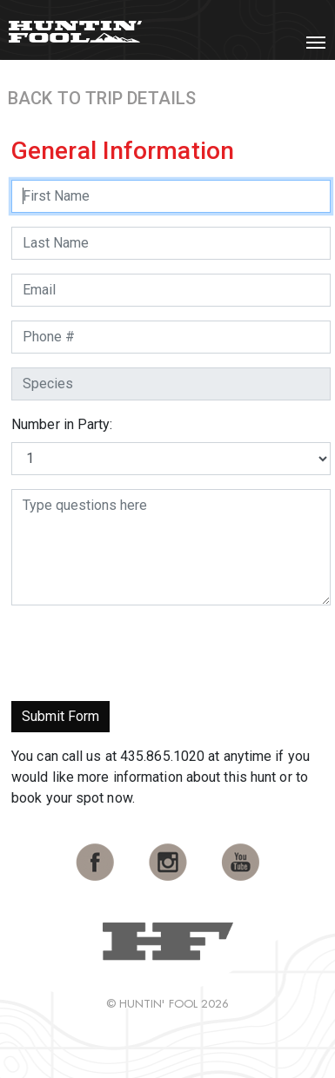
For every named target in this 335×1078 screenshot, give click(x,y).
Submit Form (60, 716)
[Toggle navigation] (315, 42)
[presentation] (143, 653)
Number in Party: (62, 424)
